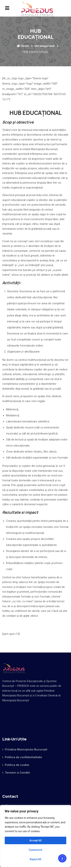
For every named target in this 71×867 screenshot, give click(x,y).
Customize (35, 849)
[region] (35, 836)
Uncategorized (44, 46)
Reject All (35, 859)
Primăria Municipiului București (26, 749)
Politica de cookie (17, 765)
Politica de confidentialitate (23, 757)
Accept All (35, 840)
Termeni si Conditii (17, 772)
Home (23, 46)
